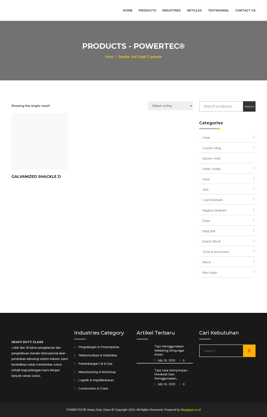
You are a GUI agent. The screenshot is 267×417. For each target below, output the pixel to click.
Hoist (206, 179)
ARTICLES (194, 10)
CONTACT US (245, 10)
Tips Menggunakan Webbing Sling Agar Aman (169, 350)
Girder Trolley (211, 169)
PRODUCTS (147, 10)
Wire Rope (209, 272)
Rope (206, 220)
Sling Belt (208, 231)
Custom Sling (211, 148)
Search (249, 106)
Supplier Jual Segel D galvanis (140, 57)
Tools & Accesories (215, 251)
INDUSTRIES (171, 10)
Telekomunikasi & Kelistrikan (97, 355)
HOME (127, 10)
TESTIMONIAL (218, 10)
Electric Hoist (211, 158)
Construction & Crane (93, 388)
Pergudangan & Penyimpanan (98, 347)
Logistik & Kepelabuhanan (96, 380)
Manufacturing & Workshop (97, 372)
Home (109, 57)
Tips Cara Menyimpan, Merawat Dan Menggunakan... (171, 374)
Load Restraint (212, 200)
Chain (206, 137)
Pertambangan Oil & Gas (95, 363)
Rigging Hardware (214, 210)
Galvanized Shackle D (36, 176)
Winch (206, 262)
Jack (205, 189)
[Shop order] (170, 105)
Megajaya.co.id (191, 409)
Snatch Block (211, 241)
